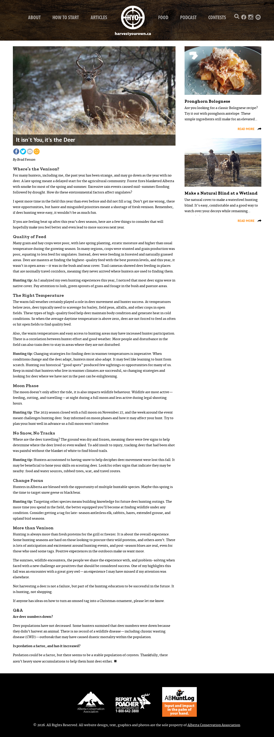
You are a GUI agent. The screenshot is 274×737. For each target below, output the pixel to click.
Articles (99, 17)
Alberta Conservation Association (213, 725)
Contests (217, 17)
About (34, 17)
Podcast (188, 17)
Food (163, 17)
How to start (65, 17)
